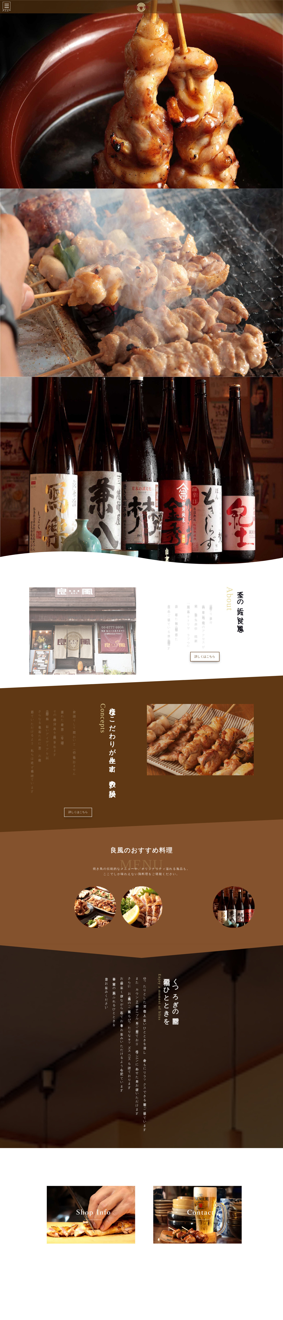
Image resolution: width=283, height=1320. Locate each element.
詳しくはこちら (205, 656)
